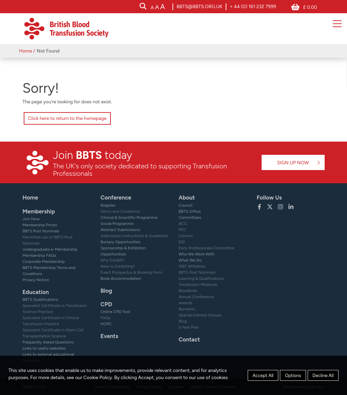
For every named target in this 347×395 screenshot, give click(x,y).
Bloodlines (188, 290)
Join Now (31, 218)
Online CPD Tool (115, 311)
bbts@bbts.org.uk (199, 6)
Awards (185, 302)
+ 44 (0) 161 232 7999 (253, 6)
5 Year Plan (189, 327)
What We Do (190, 260)
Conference (116, 197)
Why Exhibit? (112, 260)
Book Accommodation (121, 278)
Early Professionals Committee (206, 248)
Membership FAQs (39, 255)
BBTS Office (190, 211)
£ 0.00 (310, 7)
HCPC (106, 323)
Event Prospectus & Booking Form (131, 272)
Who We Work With (196, 254)
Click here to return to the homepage (67, 118)
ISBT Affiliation (192, 266)
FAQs (106, 317)
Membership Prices (39, 225)
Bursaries (187, 309)
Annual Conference (196, 296)
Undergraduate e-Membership (49, 249)
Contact (189, 339)
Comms (186, 235)
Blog (106, 290)
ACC (183, 223)
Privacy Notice (35, 279)
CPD (106, 304)
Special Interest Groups (200, 315)
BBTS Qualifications (40, 299)
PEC (182, 229)
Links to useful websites (44, 348)
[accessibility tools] (157, 7)
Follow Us (269, 197)
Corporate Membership (43, 261)
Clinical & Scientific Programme (129, 217)
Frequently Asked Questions (48, 342)
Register (108, 205)
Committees (190, 217)
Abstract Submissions (120, 229)
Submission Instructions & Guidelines (134, 235)
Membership (38, 211)
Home (25, 51)
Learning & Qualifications (201, 278)
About (187, 197)
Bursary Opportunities (121, 242)
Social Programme (117, 223)
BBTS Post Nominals (40, 231)
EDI (182, 242)
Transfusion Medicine (198, 284)
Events (109, 336)
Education (35, 292)
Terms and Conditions (120, 211)
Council (185, 205)
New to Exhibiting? (118, 266)
